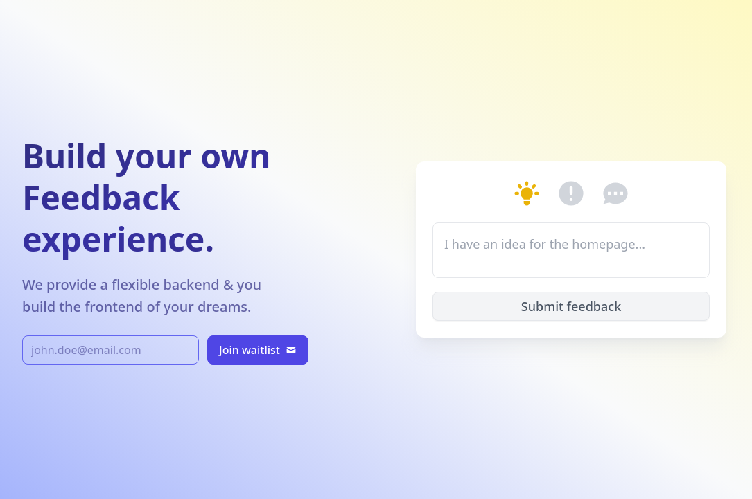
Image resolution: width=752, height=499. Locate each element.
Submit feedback (571, 306)
